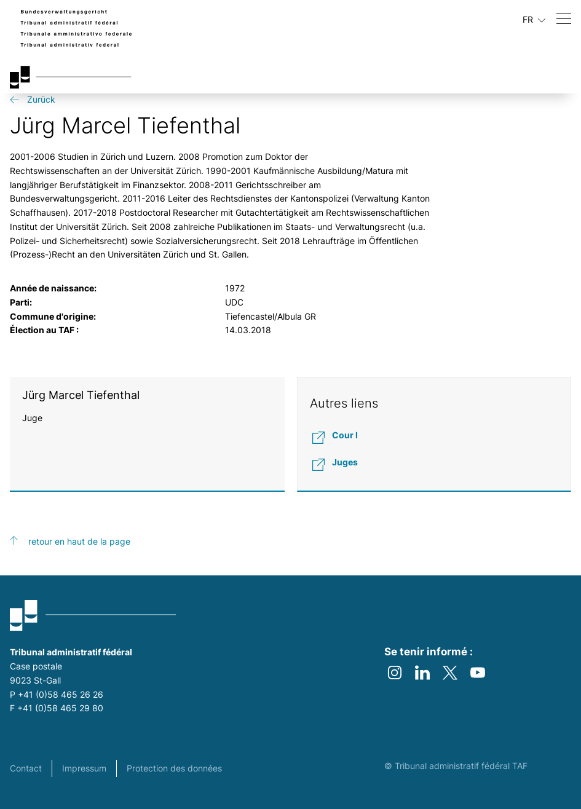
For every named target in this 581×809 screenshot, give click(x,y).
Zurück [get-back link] (41, 99)
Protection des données (174, 768)
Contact (26, 768)
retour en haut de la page (79, 541)
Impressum (84, 768)
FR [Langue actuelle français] (534, 19)
